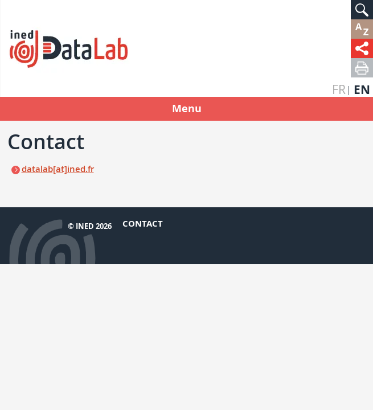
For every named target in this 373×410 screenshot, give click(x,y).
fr (339, 89)
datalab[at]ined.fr (58, 169)
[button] (362, 9)
